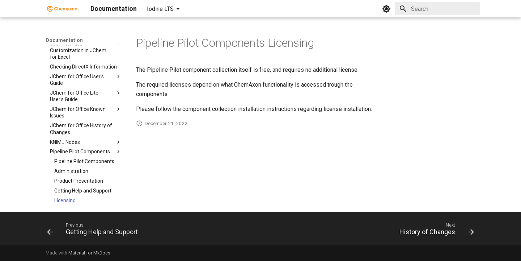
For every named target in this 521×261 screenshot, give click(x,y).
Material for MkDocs (89, 253)
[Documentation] (62, 8)
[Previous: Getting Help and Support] (94, 230)
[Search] (437, 8)
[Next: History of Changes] (435, 230)
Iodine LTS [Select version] (160, 8)
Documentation (64, 40)
